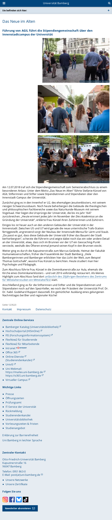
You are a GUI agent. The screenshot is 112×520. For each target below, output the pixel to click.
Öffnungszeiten (15, 398)
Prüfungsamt (14, 402)
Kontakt (7, 309)
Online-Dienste (15, 356)
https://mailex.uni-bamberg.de (24, 372)
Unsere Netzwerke (17, 480)
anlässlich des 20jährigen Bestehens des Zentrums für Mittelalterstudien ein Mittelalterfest (54, 278)
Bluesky (19, 499)
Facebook (12, 499)
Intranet (10, 348)
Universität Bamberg (56, 3)
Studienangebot (15, 428)
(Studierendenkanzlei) (19, 360)
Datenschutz (43, 309)
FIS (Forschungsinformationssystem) (28, 335)
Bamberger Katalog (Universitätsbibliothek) (32, 327)
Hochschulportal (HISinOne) (23, 331)
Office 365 (12, 352)
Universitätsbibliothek (19, 419)
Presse (10, 394)
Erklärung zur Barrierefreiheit (20, 435)
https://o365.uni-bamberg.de (23, 375)
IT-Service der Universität (21, 407)
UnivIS (9, 364)
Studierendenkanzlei (18, 415)
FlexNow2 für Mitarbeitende (23, 344)
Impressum (24, 309)
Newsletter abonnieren (18, 508)
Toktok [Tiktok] (25, 499)
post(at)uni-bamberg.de (25, 475)
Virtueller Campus (17, 380)
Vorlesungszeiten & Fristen (22, 424)
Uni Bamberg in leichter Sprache (22, 440)
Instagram (5, 499)
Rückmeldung (14, 411)
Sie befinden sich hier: (14, 10)
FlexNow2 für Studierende (21, 339)
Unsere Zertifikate (17, 484)
